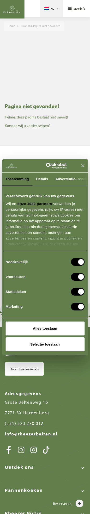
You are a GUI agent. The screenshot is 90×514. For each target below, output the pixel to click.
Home (11, 26)
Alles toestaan (45, 328)
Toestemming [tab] (17, 179)
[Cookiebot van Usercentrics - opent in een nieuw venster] (53, 166)
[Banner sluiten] (82, 165)
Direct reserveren (24, 369)
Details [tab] (42, 179)
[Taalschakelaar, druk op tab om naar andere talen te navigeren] (51, 8)
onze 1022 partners (34, 204)
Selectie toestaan (45, 344)
